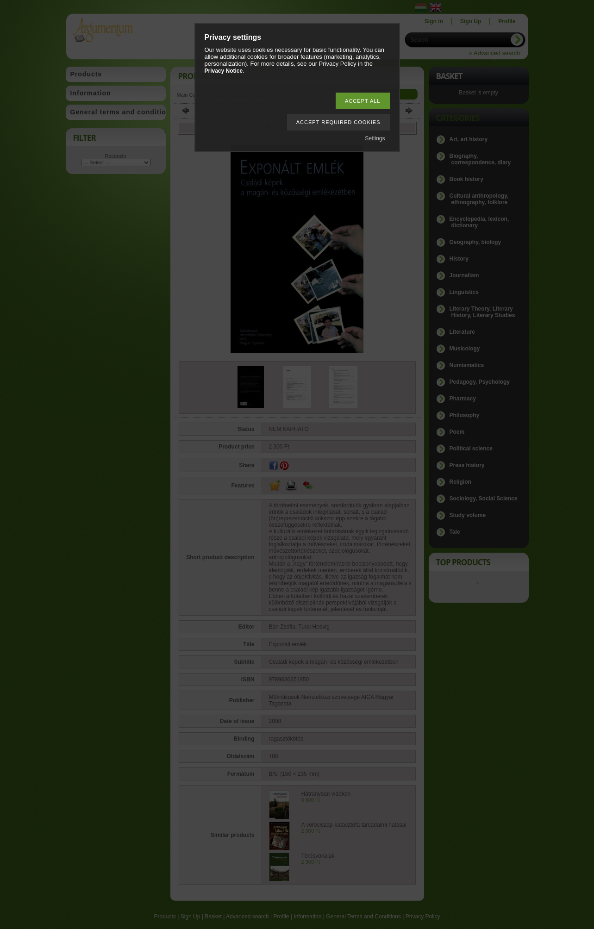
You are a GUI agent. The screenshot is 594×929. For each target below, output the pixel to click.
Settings (375, 138)
